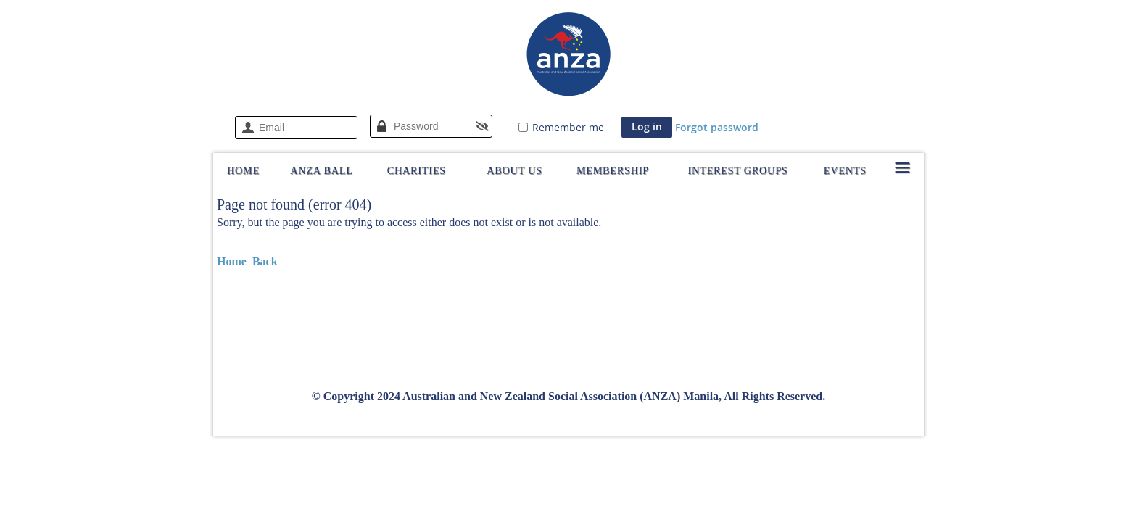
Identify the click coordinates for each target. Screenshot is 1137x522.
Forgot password (716, 127)
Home (232, 261)
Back (265, 261)
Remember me (568, 127)
